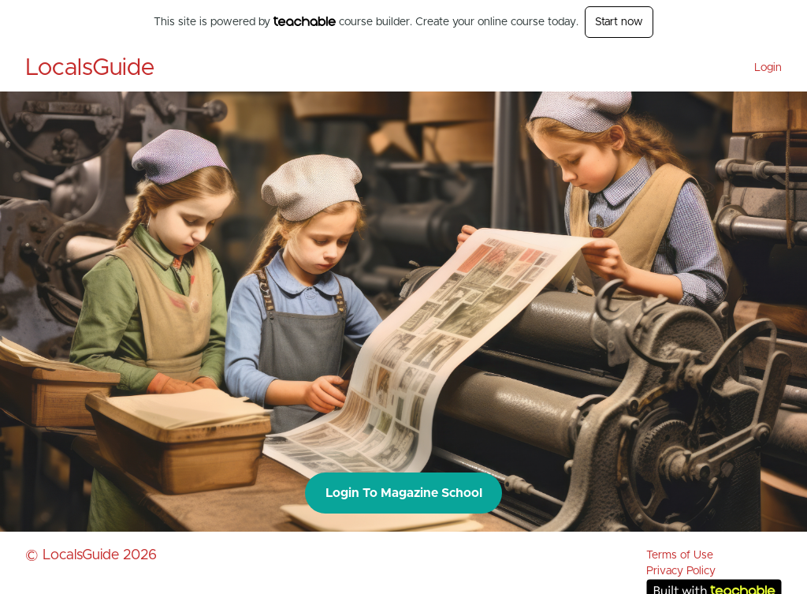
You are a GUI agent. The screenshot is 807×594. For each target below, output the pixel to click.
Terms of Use (679, 555)
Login (768, 67)
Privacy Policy (681, 571)
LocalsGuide (89, 68)
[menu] (762, 68)
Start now (619, 22)
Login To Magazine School (403, 493)
